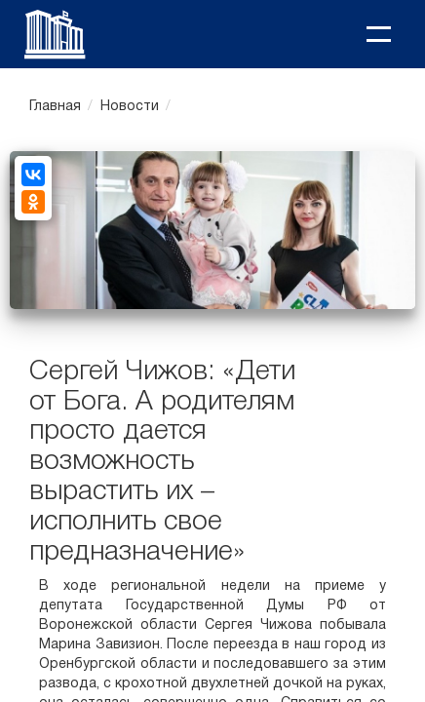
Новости (129, 106)
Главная (55, 106)
